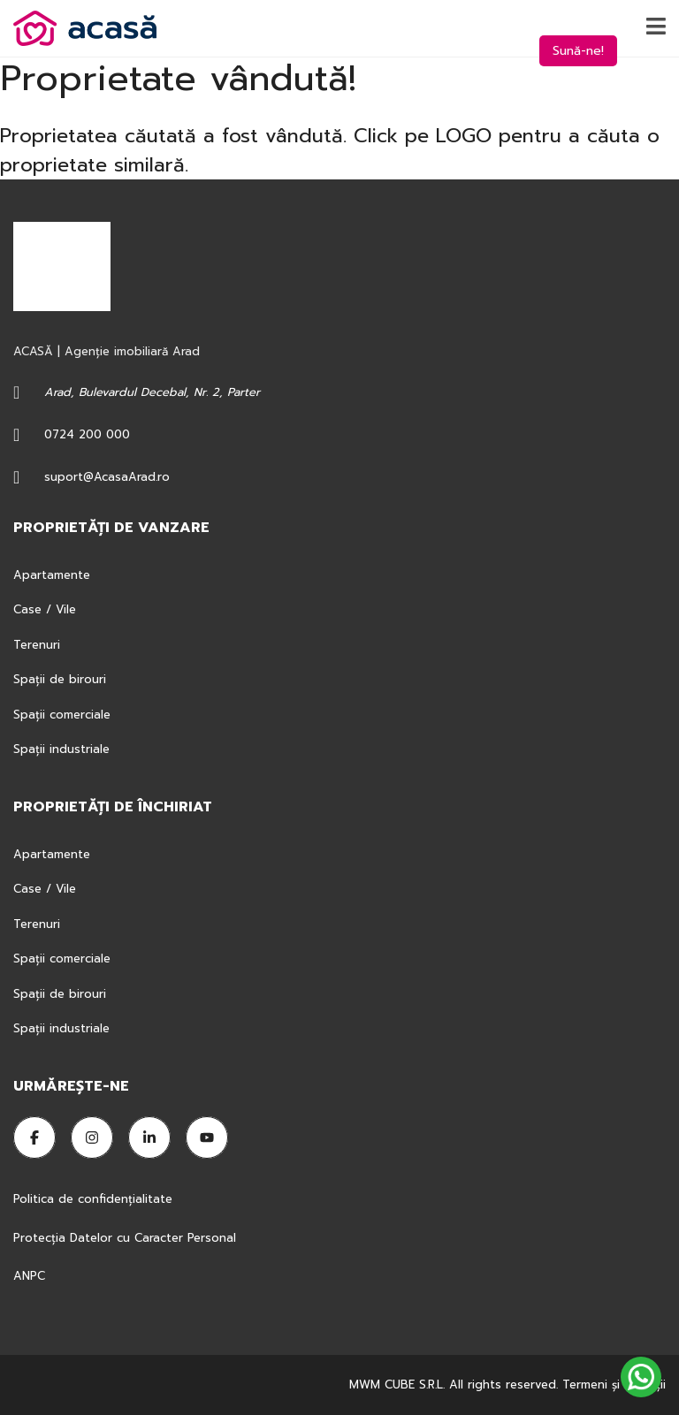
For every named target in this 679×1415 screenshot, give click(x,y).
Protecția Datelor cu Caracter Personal (124, 1237)
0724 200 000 (87, 434)
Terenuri (36, 644)
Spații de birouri (59, 679)
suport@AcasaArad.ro (107, 476)
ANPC (29, 1275)
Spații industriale (61, 749)
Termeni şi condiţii (614, 1384)
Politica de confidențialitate (95, 1199)
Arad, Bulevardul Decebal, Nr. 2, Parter (152, 392)
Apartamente (51, 575)
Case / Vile (44, 609)
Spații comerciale (62, 714)
